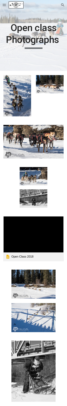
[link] (33, 238)
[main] (33, 35)
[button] (4, 5)
